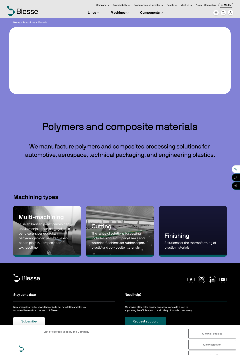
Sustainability (122, 5)
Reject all (212, 328)
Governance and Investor (149, 5)
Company (103, 5)
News (199, 5)
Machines (120, 12)
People (172, 5)
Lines (94, 12)
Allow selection (212, 317)
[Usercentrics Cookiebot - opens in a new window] (21, 348)
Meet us (187, 5)
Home (16, 22)
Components (152, 12)
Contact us (210, 5)
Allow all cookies (212, 306)
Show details (51, 348)
